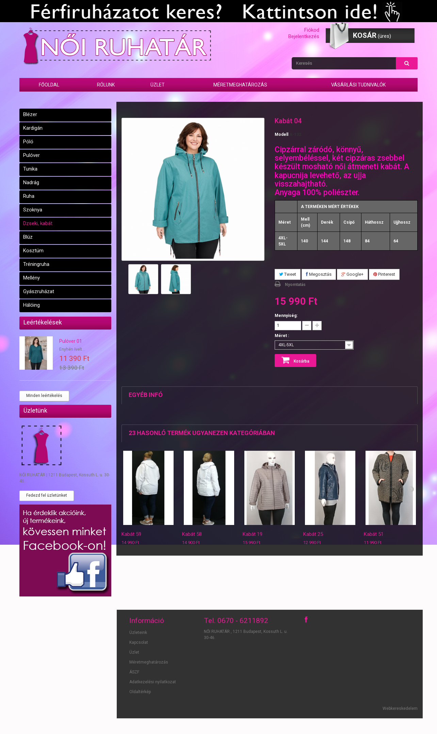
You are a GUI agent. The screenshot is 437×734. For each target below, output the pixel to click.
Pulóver (31, 155)
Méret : (282, 335)
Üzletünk (35, 410)
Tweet (287, 274)
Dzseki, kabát (37, 223)
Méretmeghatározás (240, 84)
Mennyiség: (286, 315)
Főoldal (49, 84)
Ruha (28, 196)
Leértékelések (42, 322)
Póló (28, 142)
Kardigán (33, 128)
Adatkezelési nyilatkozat (152, 682)
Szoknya (32, 210)
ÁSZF (134, 672)
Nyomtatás (295, 284)
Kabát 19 (252, 534)
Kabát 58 (192, 534)
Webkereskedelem (400, 708)
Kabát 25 (313, 534)
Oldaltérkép (140, 691)
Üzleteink (138, 632)
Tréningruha (36, 264)
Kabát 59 (131, 534)
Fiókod (311, 30)
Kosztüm (33, 251)
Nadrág (31, 182)
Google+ (352, 274)
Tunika (30, 169)
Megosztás (318, 274)
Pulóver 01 (70, 341)
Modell (281, 134)
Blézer (30, 114)
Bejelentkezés (303, 36)
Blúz (28, 237)
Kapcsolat (138, 642)
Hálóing (31, 305)
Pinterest (384, 274)
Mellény (31, 278)
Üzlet (157, 84)
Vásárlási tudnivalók (358, 84)
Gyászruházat (38, 291)
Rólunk (106, 84)
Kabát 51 (374, 534)
